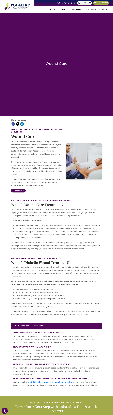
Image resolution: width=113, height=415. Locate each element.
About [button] (53, 9)
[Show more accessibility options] (4, 410)
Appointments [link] (101, 3)
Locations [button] (104, 9)
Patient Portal (63, 3)
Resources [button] (91, 9)
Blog (73, 3)
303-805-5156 (84, 3)
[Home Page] (17, 6)
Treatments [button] (77, 9)
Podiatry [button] (64, 9)
